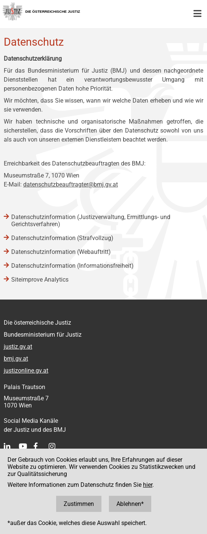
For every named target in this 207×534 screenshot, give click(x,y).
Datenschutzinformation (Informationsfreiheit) (72, 265)
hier (147, 484)
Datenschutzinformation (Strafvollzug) (62, 238)
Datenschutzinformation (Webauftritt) (61, 251)
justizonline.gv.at (26, 370)
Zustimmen (79, 503)
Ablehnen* (130, 503)
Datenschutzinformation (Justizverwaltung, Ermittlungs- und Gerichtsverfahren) (90, 220)
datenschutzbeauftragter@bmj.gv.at (70, 184)
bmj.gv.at (16, 358)
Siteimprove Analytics (40, 279)
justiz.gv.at (18, 346)
